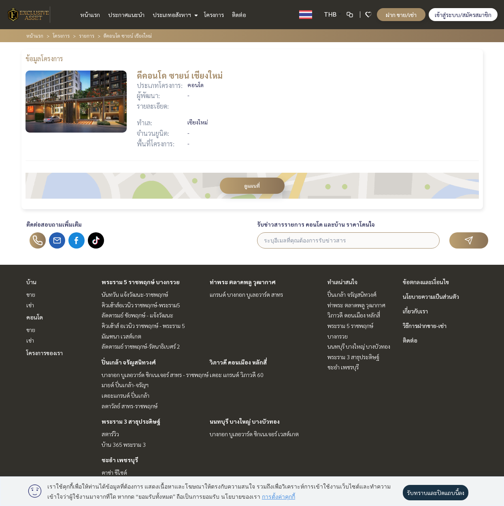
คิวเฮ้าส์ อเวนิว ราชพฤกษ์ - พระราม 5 (143, 325)
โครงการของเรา (44, 352)
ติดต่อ (239, 14)
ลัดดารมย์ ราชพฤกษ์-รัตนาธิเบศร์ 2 (141, 346)
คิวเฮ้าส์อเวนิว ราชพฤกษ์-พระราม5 (141, 305)
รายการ (86, 35)
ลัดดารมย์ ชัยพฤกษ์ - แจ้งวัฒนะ (137, 315)
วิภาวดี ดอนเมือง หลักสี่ (238, 362)
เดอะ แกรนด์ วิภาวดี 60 (237, 374)
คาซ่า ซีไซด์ (114, 472)
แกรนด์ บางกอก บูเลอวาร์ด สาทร (246, 294)
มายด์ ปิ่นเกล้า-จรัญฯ (125, 384)
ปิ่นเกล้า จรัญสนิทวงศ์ (129, 362)
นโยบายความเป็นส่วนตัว (431, 296)
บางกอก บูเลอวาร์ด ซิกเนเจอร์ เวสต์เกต (254, 433)
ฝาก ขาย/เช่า (401, 14)
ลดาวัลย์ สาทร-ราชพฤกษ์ (129, 406)
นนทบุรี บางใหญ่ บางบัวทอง (245, 421)
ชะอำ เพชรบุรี (120, 459)
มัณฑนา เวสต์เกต (121, 336)
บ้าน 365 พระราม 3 (124, 444)
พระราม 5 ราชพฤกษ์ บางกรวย (141, 281)
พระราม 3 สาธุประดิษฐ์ (131, 421)
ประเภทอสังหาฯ (174, 14)
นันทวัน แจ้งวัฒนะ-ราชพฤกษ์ (135, 294)
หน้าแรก (90, 14)
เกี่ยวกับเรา (415, 311)
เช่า (30, 305)
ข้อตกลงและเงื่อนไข (426, 281)
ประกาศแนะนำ (126, 14)
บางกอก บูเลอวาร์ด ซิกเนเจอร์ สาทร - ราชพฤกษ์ (155, 374)
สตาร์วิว (110, 433)
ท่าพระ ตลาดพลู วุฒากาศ (243, 281)
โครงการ (214, 14)
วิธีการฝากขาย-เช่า (425, 325)
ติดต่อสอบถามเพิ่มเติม (54, 224)
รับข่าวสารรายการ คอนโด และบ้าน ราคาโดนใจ (316, 224)
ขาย (30, 294)
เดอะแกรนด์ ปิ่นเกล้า (125, 395)
